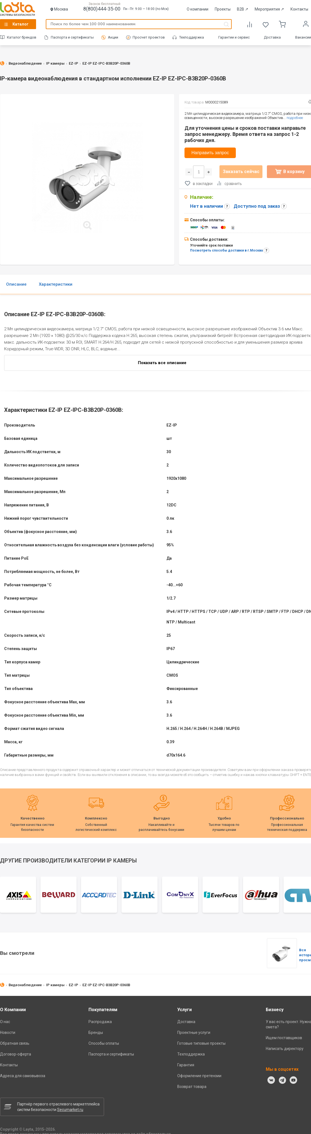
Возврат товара (191, 1086)
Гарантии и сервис (234, 37)
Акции (113, 37)
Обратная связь (14, 1043)
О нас (5, 1021)
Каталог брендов (21, 37)
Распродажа (100, 1021)
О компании (197, 9)
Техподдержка (191, 37)
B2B (242, 9)
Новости (7, 1032)
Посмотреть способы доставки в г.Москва (226, 250)
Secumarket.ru (70, 1109)
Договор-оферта (15, 1054)
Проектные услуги (193, 1032)
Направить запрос (210, 152)
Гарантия (185, 1065)
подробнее (295, 118)
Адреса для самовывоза (22, 1076)
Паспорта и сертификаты (72, 37)
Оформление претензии (199, 1076)
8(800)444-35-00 (101, 9)
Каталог (20, 24)
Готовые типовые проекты (201, 1043)
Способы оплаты (104, 1043)
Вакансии (303, 37)
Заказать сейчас (241, 171)
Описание (16, 284)
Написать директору (285, 1048)
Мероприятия (269, 9)
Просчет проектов (149, 37)
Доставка (272, 37)
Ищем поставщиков (284, 1038)
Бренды (96, 1032)
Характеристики (55, 284)
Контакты (299, 9)
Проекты (223, 9)
